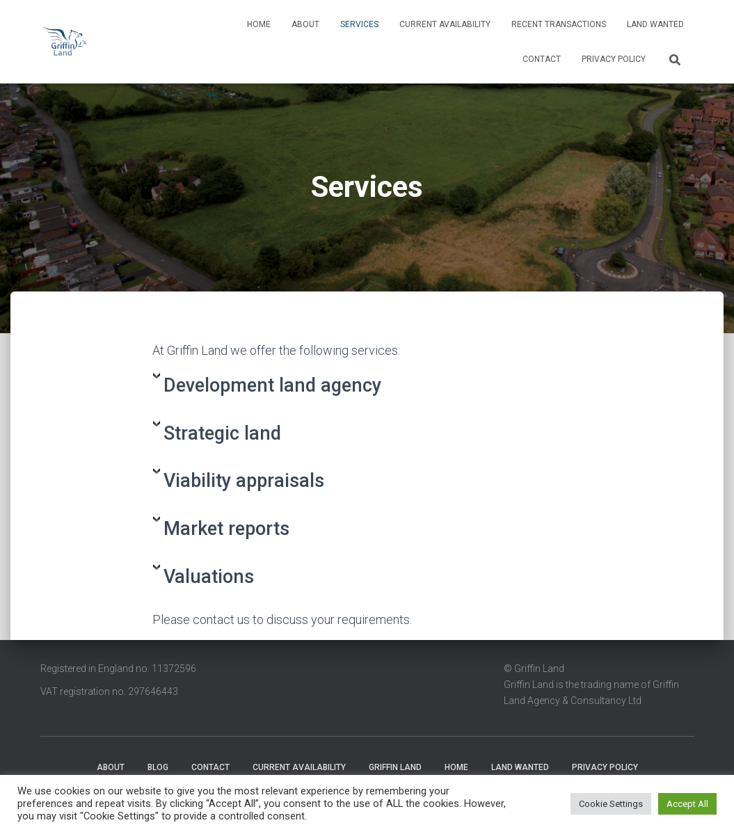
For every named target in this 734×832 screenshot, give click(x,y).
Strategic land (222, 433)
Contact (541, 59)
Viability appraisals (243, 481)
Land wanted (655, 24)
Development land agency (272, 385)
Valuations (208, 577)
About (305, 24)
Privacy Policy (614, 59)
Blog (157, 767)
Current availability (444, 24)
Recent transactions (558, 24)
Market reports (226, 529)
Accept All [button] (687, 804)
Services (359, 24)
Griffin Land (395, 767)
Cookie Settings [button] (611, 804)
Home (259, 24)
